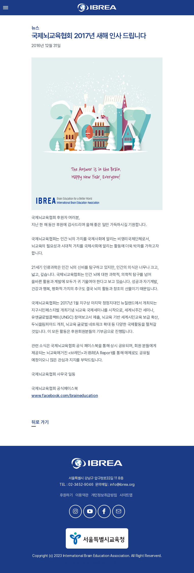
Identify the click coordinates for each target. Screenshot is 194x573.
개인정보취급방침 (104, 495)
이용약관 (81, 495)
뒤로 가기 (40, 422)
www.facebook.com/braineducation (64, 395)
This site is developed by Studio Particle (97, 561)
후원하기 (66, 495)
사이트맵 (126, 495)
